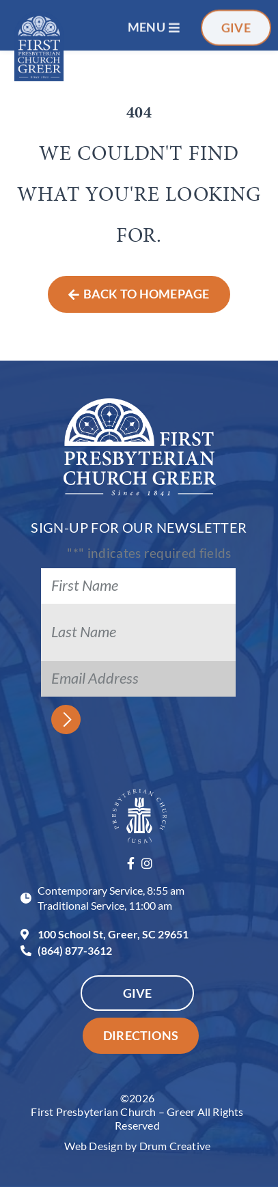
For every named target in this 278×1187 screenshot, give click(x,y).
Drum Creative (175, 1145)
